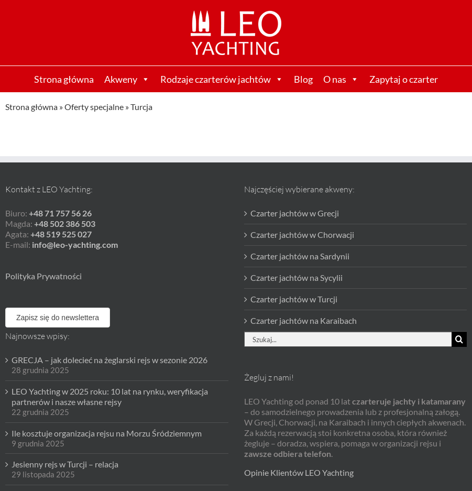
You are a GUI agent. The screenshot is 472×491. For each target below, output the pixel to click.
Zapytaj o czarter (403, 79)
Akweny (127, 79)
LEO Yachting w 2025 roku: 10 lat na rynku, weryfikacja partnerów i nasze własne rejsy (110, 396)
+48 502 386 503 (64, 223)
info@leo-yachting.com (75, 244)
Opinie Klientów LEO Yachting (299, 472)
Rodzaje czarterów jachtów (221, 79)
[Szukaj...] (348, 339)
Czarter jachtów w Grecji (294, 213)
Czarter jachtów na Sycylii (296, 277)
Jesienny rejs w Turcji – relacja (65, 464)
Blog (303, 79)
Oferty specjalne (94, 107)
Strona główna (64, 79)
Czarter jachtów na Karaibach (303, 320)
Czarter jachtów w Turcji (293, 299)
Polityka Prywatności (43, 276)
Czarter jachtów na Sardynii (299, 256)
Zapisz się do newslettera (57, 317)
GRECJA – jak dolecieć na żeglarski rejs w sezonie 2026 (109, 360)
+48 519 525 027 (61, 234)
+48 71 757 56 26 (60, 213)
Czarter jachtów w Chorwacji (302, 234)
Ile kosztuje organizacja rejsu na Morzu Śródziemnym (107, 433)
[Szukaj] (459, 339)
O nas (341, 79)
